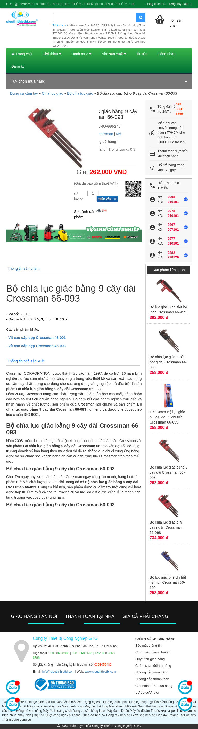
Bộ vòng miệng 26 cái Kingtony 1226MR (90, 33)
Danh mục (81, 54)
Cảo (59, 702)
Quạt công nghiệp (58, 715)
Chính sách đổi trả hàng (153, 666)
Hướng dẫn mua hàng (151, 672)
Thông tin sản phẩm (23, 268)
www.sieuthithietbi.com (100, 671)
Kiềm (163, 702)
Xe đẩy (191, 715)
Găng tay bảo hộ (118, 715)
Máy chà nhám (37, 706)
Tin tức (141, 54)
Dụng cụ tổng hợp (140, 702)
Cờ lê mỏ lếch (72, 702)
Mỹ (118, 134)
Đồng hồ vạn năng (29, 711)
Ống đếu (174, 702)
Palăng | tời (177, 715)
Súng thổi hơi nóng (151, 706)
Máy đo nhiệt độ (118, 711)
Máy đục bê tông (96, 706)
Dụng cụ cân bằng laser (89, 711)
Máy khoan (116, 706)
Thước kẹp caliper (163, 711)
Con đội (162, 715)
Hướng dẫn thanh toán (152, 679)
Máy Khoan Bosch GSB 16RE (89, 25)
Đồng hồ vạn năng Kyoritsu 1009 (92, 37)
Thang (76, 715)
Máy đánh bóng (73, 706)
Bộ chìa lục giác (80, 93)
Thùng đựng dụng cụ (16, 719)
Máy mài (131, 706)
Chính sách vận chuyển (152, 652)
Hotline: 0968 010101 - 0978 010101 (45, 4)
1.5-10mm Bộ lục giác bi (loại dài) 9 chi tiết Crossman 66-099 (167, 417)
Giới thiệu (51, 54)
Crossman (105, 134)
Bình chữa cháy (13, 715)
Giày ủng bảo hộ (143, 715)
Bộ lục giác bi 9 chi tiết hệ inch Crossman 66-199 (168, 582)
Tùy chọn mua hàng (28, 81)
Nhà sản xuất (114, 54)
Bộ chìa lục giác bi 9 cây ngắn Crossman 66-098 (166, 527)
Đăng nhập (166, 54)
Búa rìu (50, 702)
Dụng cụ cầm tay (24, 93)
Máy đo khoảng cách (57, 711)
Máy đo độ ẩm (140, 711)
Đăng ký (17, 66)
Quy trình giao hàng (150, 659)
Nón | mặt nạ (35, 715)
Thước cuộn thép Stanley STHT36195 (92, 29)
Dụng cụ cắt (92, 702)
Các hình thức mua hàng (153, 686)
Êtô (156, 702)
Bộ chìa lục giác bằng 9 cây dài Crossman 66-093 (168, 472)
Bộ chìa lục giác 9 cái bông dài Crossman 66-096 (168, 362)
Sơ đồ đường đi (147, 692)
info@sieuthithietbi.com (58, 671)
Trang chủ (21, 54)
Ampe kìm (172, 706)
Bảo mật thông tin (148, 645)
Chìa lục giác (52, 93)
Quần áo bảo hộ (93, 715)
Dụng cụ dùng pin (114, 702)
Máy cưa (55, 706)
